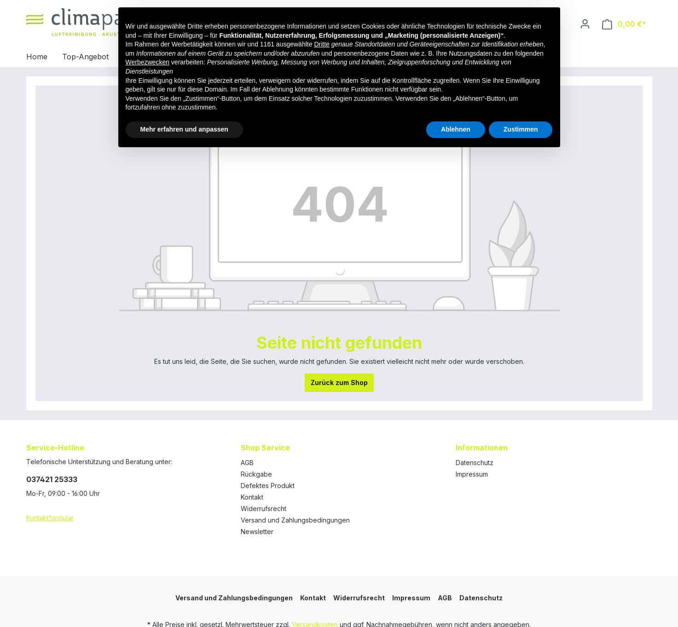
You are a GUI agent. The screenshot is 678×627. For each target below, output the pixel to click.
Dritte (321, 44)
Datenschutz (474, 462)
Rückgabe (256, 474)
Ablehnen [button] (455, 129)
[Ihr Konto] (585, 24)
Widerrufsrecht (263, 508)
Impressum (472, 474)
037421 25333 (51, 479)
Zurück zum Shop (339, 382)
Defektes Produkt (268, 485)
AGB (247, 462)
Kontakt (252, 497)
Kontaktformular (50, 518)
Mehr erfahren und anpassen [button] (184, 129)
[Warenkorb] (624, 24)
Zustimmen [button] (521, 129)
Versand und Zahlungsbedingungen (295, 520)
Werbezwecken (147, 62)
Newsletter (257, 531)
